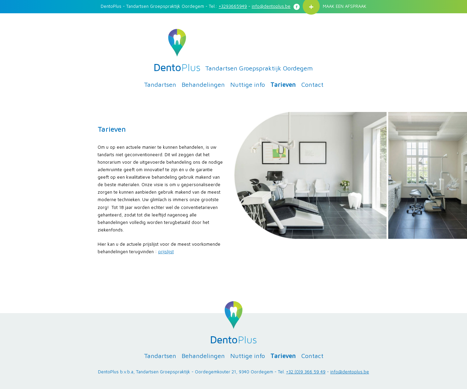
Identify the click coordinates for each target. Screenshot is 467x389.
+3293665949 (233, 6)
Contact (312, 84)
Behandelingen (203, 84)
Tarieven (283, 84)
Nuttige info (247, 84)
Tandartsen (160, 84)
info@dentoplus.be (271, 6)
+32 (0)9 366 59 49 (306, 371)
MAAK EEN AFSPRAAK (344, 6)
